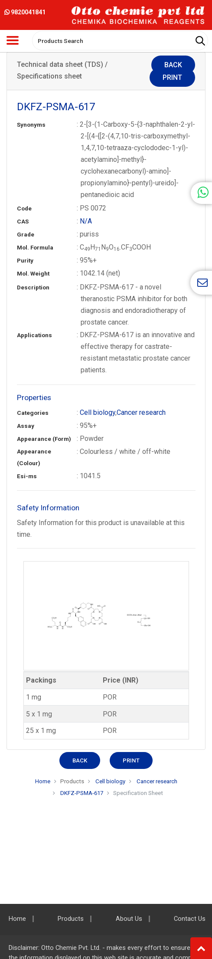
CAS (23, 221)
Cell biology (97, 412)
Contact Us (189, 919)
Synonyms (31, 125)
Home (42, 781)
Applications (34, 335)
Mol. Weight (33, 273)
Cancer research (141, 412)
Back (173, 65)
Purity (25, 260)
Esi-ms (27, 476)
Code (24, 208)
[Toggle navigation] (13, 40)
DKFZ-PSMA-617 (81, 793)
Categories (33, 413)
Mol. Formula (35, 247)
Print (172, 77)
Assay (25, 426)
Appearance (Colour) (34, 457)
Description (33, 287)
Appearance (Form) (44, 439)
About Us (129, 919)
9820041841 (25, 12)
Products (72, 781)
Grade (25, 234)
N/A (86, 221)
